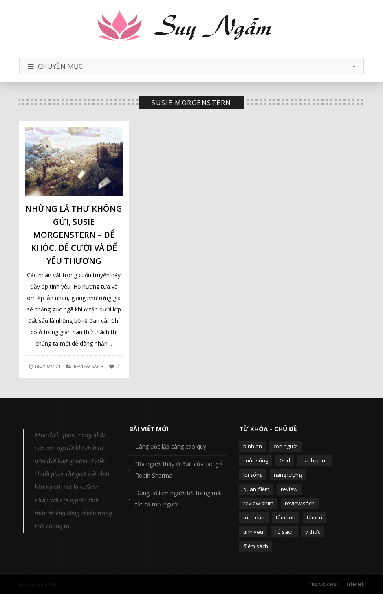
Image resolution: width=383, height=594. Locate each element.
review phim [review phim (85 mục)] (258, 503)
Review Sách (89, 366)
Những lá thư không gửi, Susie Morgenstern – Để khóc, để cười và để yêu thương (73, 234)
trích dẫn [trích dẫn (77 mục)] (253, 517)
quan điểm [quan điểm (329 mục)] (256, 489)
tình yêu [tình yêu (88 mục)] (253, 531)
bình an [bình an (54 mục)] (252, 446)
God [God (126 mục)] (285, 460)
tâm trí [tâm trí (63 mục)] (314, 517)
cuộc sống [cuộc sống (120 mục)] (255, 460)
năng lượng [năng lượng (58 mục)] (288, 474)
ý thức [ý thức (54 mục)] (312, 531)
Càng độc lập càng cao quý (170, 446)
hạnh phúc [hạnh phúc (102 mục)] (315, 460)
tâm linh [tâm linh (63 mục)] (285, 517)
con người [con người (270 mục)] (285, 446)
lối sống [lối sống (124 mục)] (252, 474)
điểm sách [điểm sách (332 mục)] (255, 546)
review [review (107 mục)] (289, 489)
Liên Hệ (355, 584)
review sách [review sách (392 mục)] (300, 503)
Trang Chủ (322, 584)
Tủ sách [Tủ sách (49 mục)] (284, 531)
